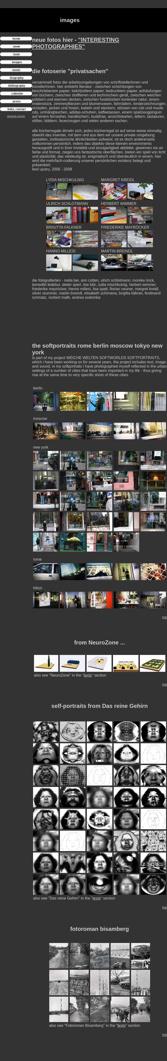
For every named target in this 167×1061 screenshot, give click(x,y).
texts (88, 675)
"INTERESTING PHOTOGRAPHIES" (75, 43)
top (164, 617)
